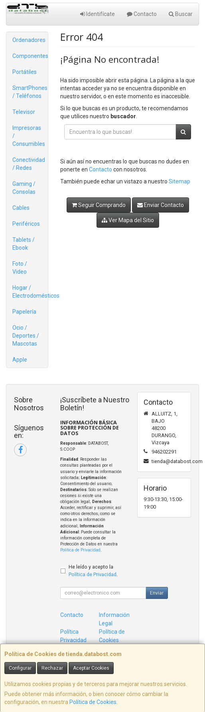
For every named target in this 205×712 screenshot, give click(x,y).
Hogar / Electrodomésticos (30, 291)
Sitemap (179, 181)
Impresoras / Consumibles (28, 136)
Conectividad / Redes (28, 164)
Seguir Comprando (99, 205)
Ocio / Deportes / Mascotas (25, 335)
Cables (21, 208)
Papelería (24, 311)
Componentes (30, 56)
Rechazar (52, 668)
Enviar (157, 593)
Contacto (142, 14)
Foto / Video (19, 268)
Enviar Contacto (160, 205)
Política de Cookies (92, 702)
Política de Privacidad (80, 550)
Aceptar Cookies (91, 668)
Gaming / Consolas (23, 188)
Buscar (181, 14)
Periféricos (26, 224)
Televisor (23, 112)
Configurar (20, 668)
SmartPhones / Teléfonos (29, 92)
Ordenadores (28, 40)
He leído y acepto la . (93, 570)
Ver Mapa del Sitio (128, 220)
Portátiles (24, 72)
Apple (19, 359)
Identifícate (97, 14)
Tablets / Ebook (23, 244)
